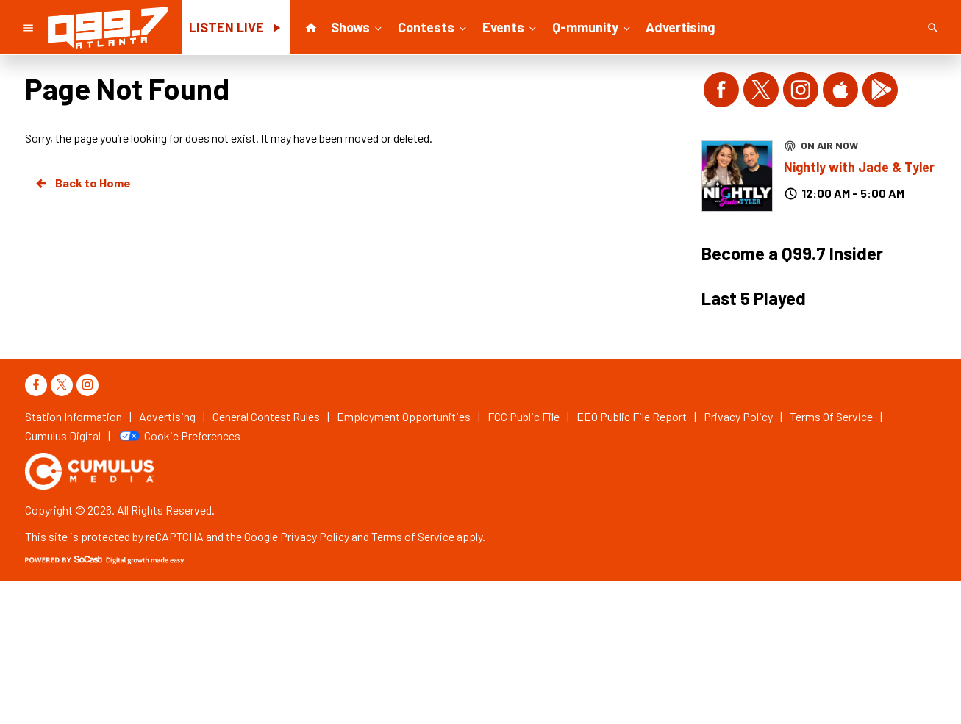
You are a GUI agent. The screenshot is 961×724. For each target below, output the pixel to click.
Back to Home (82, 183)
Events (510, 26)
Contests (433, 26)
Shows (358, 26)
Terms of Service (412, 536)
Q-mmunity (592, 26)
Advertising (680, 27)
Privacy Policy (314, 536)
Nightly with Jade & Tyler (859, 167)
